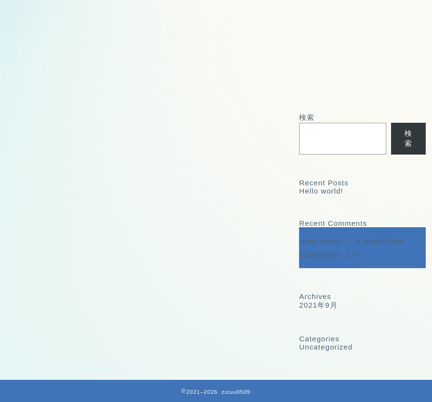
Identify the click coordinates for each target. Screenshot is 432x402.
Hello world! (321, 191)
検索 (306, 117)
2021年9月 (318, 305)
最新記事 (39, 121)
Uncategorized (326, 347)
